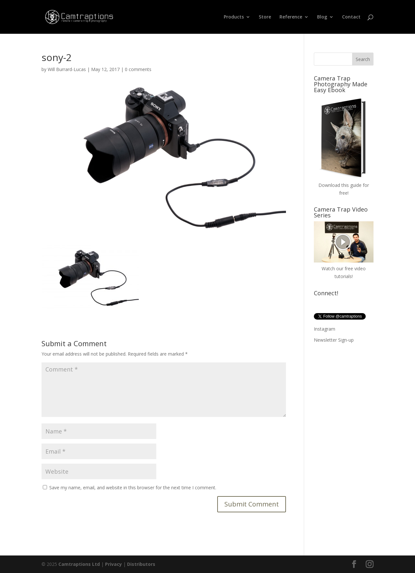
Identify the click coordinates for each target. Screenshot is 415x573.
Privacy (113, 564)
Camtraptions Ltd (79, 564)
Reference (290, 17)
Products (234, 17)
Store (265, 17)
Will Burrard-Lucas (67, 69)
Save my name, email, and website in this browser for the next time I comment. (132, 487)
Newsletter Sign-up (334, 340)
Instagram (324, 329)
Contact (351, 17)
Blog (322, 17)
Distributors (141, 564)
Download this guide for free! (343, 185)
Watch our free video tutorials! (344, 268)
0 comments (138, 69)
